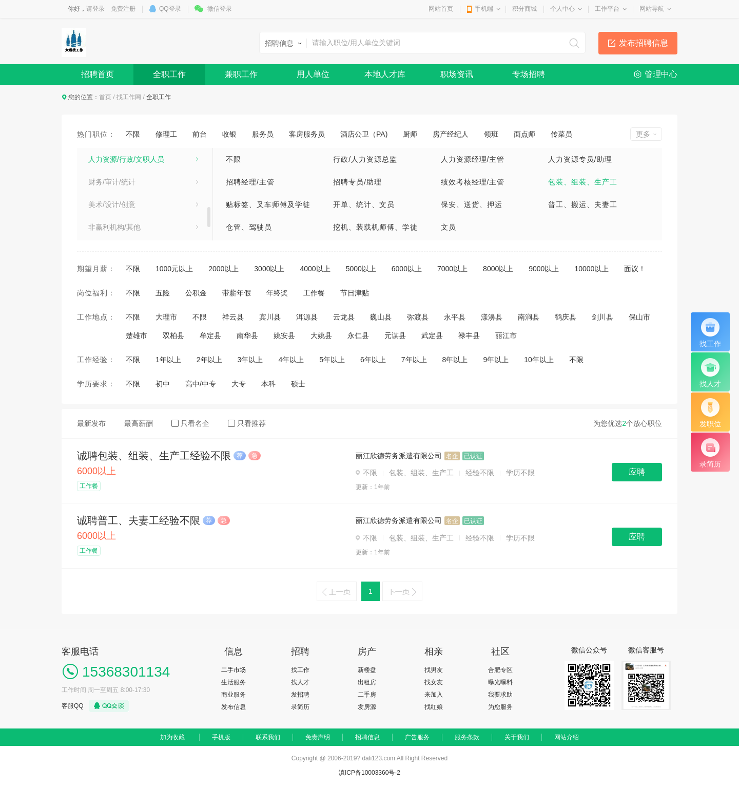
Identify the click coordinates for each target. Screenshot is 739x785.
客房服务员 (307, 134)
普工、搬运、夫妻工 (582, 204)
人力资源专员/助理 (580, 159)
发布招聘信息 (643, 43)
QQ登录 (170, 8)
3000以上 (269, 269)
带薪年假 (236, 293)
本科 (268, 384)
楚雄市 (136, 335)
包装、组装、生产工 (582, 182)
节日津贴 (354, 293)
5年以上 (332, 360)
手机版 (221, 737)
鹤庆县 (565, 317)
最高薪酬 (138, 423)
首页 (105, 97)
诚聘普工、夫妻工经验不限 (138, 520)
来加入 (433, 694)
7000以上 (452, 269)
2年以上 (209, 360)
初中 (162, 384)
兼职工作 (241, 74)
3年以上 (250, 360)
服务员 (263, 134)
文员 (448, 227)
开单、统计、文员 (364, 204)
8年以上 (455, 360)
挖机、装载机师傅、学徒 (375, 227)
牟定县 (210, 335)
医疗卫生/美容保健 (118, 198)
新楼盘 (367, 670)
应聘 (637, 472)
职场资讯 (456, 74)
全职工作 (169, 74)
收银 (229, 134)
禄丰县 (469, 335)
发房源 (367, 707)
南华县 (247, 335)
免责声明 (317, 737)
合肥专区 (500, 670)
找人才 (300, 682)
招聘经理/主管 (250, 182)
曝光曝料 (500, 682)
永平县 (454, 317)
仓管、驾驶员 (249, 227)
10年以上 (539, 360)
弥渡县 (418, 317)
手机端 (484, 8)
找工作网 (128, 97)
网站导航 (651, 8)
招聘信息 (367, 737)
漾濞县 (491, 317)
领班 (491, 134)
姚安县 (284, 335)
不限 (133, 134)
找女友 (433, 682)
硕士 (298, 384)
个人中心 (562, 8)
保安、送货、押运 (471, 204)
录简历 (300, 707)
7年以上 (414, 360)
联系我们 (268, 737)
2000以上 (223, 269)
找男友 (433, 670)
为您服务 (500, 707)
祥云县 (233, 317)
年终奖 (277, 293)
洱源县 (307, 317)
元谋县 (395, 335)
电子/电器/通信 (111, 221)
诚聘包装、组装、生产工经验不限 (154, 455)
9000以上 (544, 269)
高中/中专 (200, 384)
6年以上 (373, 360)
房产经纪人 (451, 134)
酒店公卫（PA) (363, 134)
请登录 (95, 8)
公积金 (196, 293)
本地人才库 (384, 74)
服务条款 (467, 737)
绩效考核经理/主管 (473, 182)
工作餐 (314, 293)
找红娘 (433, 707)
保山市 (639, 317)
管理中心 (661, 74)
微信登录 (219, 8)
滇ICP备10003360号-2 (369, 772)
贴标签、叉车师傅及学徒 (268, 204)
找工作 (300, 670)
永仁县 (358, 335)
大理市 (166, 317)
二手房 (367, 694)
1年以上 (168, 360)
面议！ (635, 269)
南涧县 (528, 317)
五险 (162, 293)
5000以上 (361, 269)
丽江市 (506, 335)
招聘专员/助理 (357, 182)
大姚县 (321, 335)
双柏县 (173, 335)
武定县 (432, 335)
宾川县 (270, 317)
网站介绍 (566, 737)
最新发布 (91, 423)
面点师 (524, 134)
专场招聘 (528, 74)
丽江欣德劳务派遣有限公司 (399, 456)
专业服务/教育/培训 (119, 176)
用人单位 (313, 74)
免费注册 (123, 8)
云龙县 (344, 317)
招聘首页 (97, 74)
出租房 (367, 682)
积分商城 (524, 8)
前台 (199, 134)
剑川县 (602, 317)
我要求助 (500, 694)
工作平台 (607, 8)
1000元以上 (174, 269)
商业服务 (233, 694)
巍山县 (381, 317)
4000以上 (315, 269)
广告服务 (417, 737)
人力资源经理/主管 (473, 159)
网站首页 (441, 8)
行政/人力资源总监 (365, 159)
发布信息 (233, 707)
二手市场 (233, 670)
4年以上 (291, 360)
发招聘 (300, 694)
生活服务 (233, 682)
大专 (238, 384)
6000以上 (407, 269)
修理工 (166, 134)
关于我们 (516, 737)
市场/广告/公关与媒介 (122, 153)
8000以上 (498, 269)
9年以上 (496, 360)
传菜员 (561, 134)
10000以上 (591, 269)
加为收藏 (172, 737)
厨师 (410, 134)
